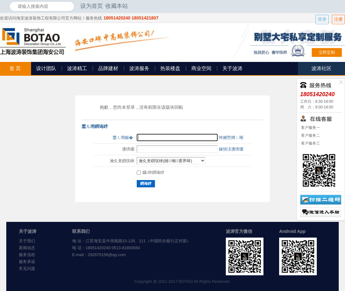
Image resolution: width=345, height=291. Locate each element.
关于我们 (27, 241)
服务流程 (27, 254)
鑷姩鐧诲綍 (150, 172)
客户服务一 (310, 127)
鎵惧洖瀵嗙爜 (231, 149)
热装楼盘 (170, 68)
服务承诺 (27, 261)
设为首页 (91, 6)
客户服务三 (310, 143)
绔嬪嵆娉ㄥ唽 (231, 137)
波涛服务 (139, 68)
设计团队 (46, 68)
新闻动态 (27, 247)
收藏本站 (116, 6)
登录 (322, 19)
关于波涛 (232, 68)
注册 (338, 19)
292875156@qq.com (107, 254)
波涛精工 (77, 68)
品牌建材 (108, 68)
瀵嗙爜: (128, 149)
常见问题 (27, 268)
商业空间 (201, 68)
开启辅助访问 (334, 6)
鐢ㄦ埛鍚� (123, 137)
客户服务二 (310, 135)
